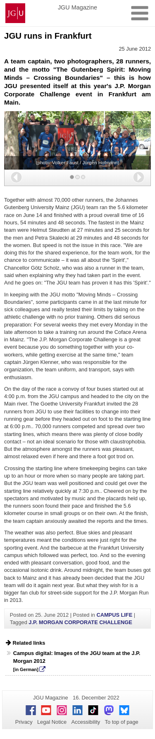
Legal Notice (52, 722)
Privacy (24, 722)
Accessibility (86, 722)
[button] (16, 177)
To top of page (121, 722)
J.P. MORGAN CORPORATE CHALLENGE (80, 622)
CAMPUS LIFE (114, 615)
